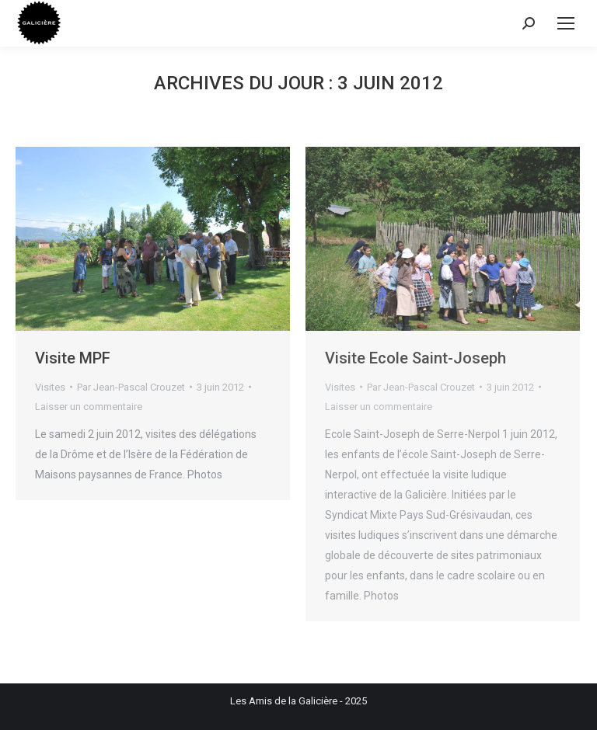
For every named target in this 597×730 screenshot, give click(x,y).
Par (131, 387)
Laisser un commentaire (88, 406)
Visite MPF (72, 358)
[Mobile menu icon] (565, 23)
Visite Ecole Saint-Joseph (415, 358)
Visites (50, 387)
